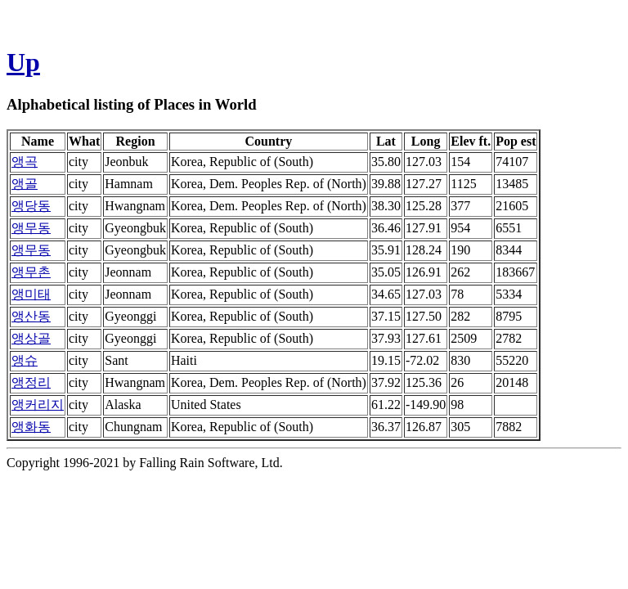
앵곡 (24, 162)
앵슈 (24, 360)
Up (23, 62)
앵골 (24, 184)
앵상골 (31, 338)
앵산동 (31, 316)
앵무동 (31, 228)
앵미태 (31, 294)
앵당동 (31, 206)
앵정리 (31, 382)
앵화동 (31, 427)
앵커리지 (37, 404)
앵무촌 (31, 272)
